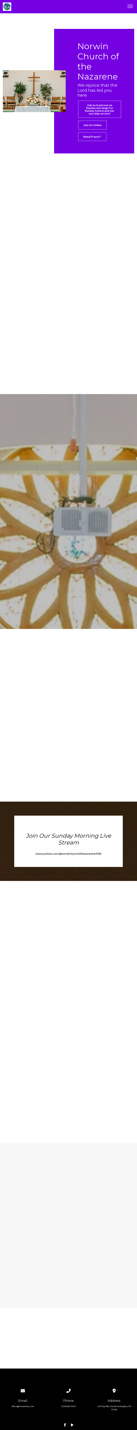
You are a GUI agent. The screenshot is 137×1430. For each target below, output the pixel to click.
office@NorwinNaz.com (22, 1371)
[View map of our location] (114, 1351)
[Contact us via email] (23, 1351)
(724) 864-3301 (68, 1371)
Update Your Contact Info (68, 1398)
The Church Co (68, 1413)
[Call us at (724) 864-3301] (68, 1351)
